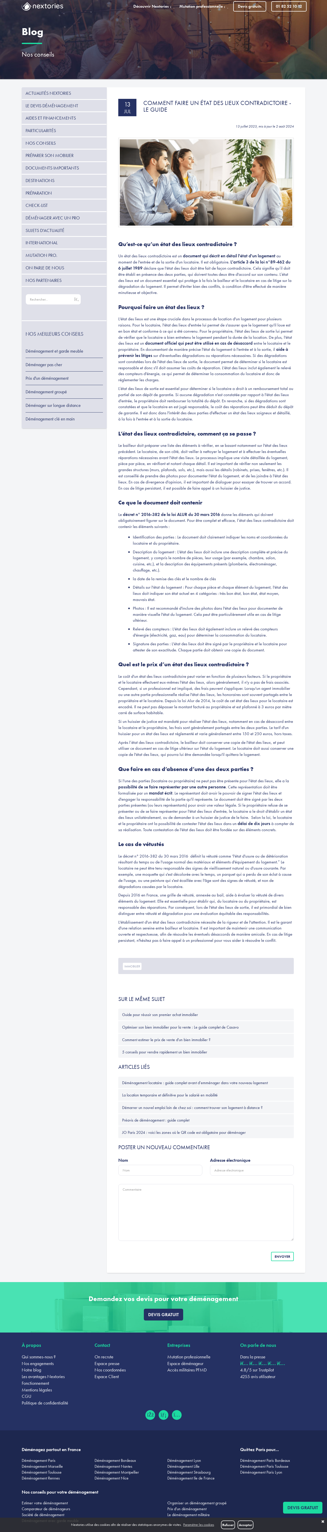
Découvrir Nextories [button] (153, 6)
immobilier (132, 966)
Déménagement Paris (38, 1460)
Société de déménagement (43, 1514)
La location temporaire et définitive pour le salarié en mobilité (170, 1095)
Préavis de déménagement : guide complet (155, 1120)
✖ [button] (322, 1521)
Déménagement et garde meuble (54, 351)
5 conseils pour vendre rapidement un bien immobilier (164, 1052)
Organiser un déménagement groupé (197, 1503)
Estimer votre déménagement (45, 1503)
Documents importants (52, 168)
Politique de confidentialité (45, 1403)
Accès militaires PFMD (187, 1370)
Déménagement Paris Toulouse (264, 1466)
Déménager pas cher (44, 364)
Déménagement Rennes (41, 1478)
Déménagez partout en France (51, 1449)
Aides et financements (51, 118)
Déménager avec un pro (53, 218)
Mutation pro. (41, 255)
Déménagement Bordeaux (115, 1460)
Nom (123, 1160)
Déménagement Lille (183, 1466)
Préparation (39, 193)
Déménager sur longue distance (53, 405)
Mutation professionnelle (189, 1357)
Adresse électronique (230, 1160)
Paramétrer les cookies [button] (198, 1525)
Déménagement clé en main (50, 419)
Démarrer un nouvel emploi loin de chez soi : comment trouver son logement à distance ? (192, 1107)
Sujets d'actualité (45, 230)
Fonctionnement (35, 1383)
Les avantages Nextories (43, 1376)
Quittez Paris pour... (259, 1449)
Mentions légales (37, 1390)
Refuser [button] (228, 1525)
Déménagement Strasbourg (189, 1472)
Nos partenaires (44, 280)
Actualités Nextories (48, 93)
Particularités (41, 130)
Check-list (37, 205)
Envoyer (282, 1256)
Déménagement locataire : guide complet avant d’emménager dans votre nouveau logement (195, 1082)
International (41, 243)
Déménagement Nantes (113, 1466)
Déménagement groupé (46, 392)
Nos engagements (38, 1363)
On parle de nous (45, 268)
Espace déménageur (185, 1363)
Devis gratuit (163, 1314)
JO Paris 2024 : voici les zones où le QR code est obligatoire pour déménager (184, 1132)
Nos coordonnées (110, 1370)
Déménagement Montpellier (117, 1472)
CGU (26, 1396)
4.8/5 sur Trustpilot (257, 1370)
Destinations (40, 180)
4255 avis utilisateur (257, 1376)
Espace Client (107, 1376)
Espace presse (107, 1363)
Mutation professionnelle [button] (203, 6)
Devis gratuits (249, 6)
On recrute (104, 1357)
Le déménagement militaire (188, 1514)
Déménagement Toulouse (42, 1472)
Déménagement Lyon (184, 1460)
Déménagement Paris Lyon (261, 1472)
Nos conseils (38, 54)
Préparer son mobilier (50, 155)
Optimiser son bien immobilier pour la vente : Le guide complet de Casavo (180, 1027)
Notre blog (31, 1370)
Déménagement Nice (112, 1478)
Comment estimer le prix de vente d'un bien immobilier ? (166, 1039)
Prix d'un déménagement (47, 378)
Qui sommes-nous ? (39, 1357)
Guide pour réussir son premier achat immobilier (160, 1014)
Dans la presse (252, 1357)
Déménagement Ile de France (191, 1478)
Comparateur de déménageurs (46, 1509)
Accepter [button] (245, 1525)
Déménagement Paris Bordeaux (265, 1460)
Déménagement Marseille (42, 1466)
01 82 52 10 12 (289, 6)
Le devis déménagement (52, 106)
